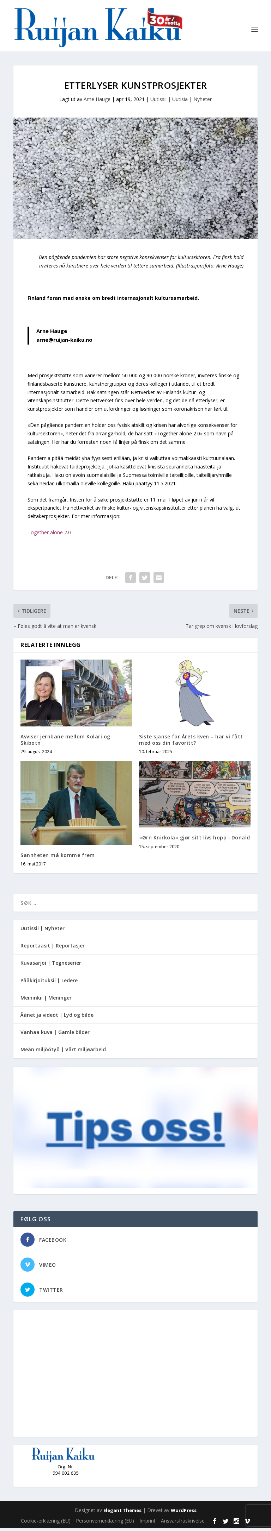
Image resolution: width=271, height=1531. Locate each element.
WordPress (184, 1513)
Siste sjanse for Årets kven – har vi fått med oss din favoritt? (191, 742)
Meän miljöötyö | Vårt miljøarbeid (63, 1052)
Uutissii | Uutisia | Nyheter (181, 102)
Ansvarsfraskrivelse (183, 1523)
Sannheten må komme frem (57, 858)
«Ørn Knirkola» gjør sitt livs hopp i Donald (194, 840)
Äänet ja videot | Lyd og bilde (57, 1017)
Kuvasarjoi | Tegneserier (50, 965)
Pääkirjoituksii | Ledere (49, 983)
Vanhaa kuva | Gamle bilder (55, 1035)
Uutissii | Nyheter (42, 931)
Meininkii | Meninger (46, 1000)
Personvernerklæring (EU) (105, 1523)
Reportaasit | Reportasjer (52, 948)
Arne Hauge (97, 102)
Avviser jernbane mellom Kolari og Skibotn (65, 742)
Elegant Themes (122, 1513)
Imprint (147, 1523)
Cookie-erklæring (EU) (46, 1523)
